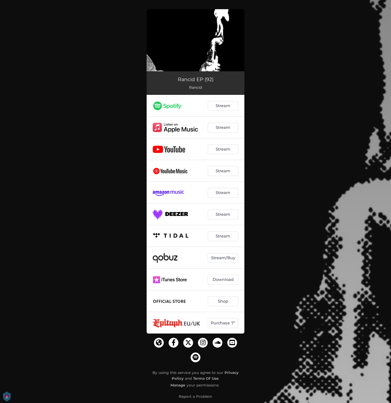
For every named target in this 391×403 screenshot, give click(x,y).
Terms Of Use (206, 378)
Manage (177, 385)
